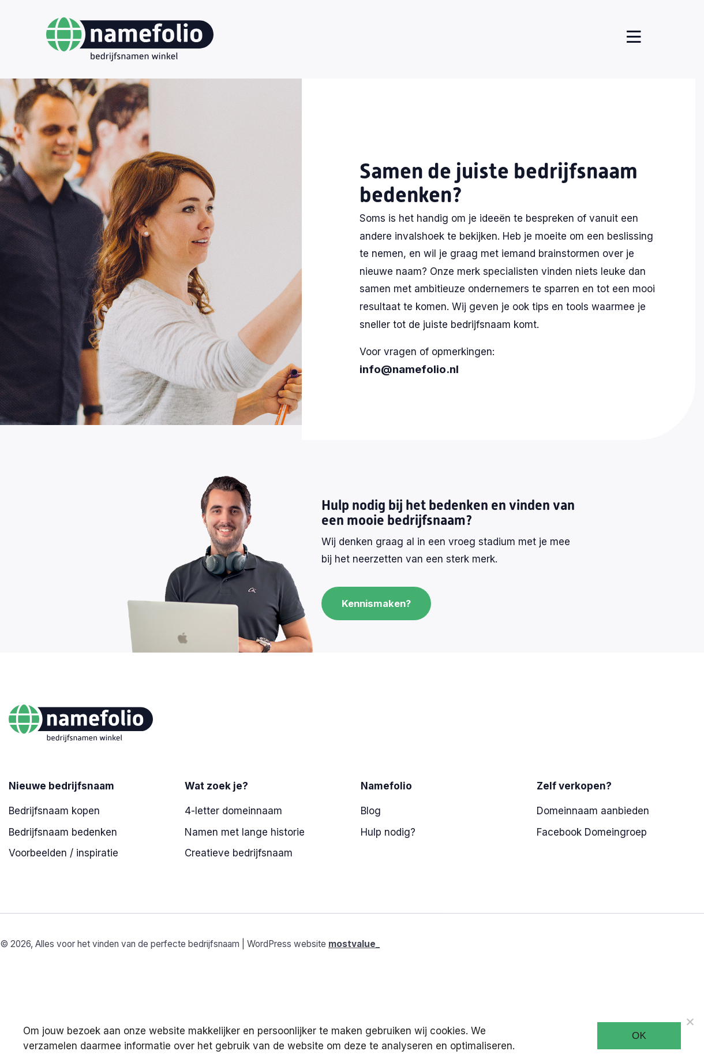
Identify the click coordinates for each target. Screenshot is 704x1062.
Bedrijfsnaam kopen (54, 811)
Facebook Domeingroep (592, 832)
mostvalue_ (354, 943)
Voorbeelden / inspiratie (63, 853)
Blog (371, 811)
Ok (639, 1035)
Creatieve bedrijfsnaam (239, 853)
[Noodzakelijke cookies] (689, 1021)
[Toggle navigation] (631, 37)
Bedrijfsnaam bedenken (63, 832)
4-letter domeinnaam (233, 811)
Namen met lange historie (245, 832)
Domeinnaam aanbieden (593, 811)
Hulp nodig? (388, 832)
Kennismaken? (378, 603)
